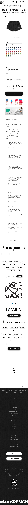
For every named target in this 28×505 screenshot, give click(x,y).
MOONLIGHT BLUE (6, 50)
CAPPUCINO (14, 54)
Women (14, 426)
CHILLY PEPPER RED (14, 52)
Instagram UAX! (14, 470)
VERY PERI (16, 50)
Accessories (14, 430)
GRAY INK (21, 48)
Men (14, 424)
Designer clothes (14, 437)
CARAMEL (12, 54)
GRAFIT (12, 48)
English (16, 493)
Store (7, 392)
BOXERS (21, 5)
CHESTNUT (16, 54)
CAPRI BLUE (10, 50)
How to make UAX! (14, 439)
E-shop (10, 390)
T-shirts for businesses (14, 443)
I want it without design (18, 67)
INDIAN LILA (10, 52)
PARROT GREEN (6, 56)
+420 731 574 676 (15, 402)
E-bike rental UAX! (14, 446)
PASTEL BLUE (14, 50)
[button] (6, 102)
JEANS (16, 48)
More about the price (18, 89)
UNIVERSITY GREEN (8, 56)
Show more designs (14, 315)
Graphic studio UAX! (14, 444)
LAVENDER (18, 50)
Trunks (18, 5)
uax (5, 5)
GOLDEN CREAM (8, 54)
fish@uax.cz (15, 400)
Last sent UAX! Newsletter (14, 462)
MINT (10, 56)
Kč (13, 495)
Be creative (14, 431)
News (15, 390)
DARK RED (16, 52)
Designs (4, 390)
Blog (21, 392)
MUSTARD (10, 54)
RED (12, 52)
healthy (12, 179)
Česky (11, 493)
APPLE (21, 54)
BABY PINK (21, 50)
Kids (14, 428)
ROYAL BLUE (8, 50)
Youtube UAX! (10, 475)
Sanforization (10, 159)
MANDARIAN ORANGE (21, 52)
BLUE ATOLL (12, 50)
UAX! (12, 488)
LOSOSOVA (6, 52)
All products (13, 5)
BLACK (20, 6)
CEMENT (8, 48)
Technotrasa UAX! (18, 475)
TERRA (18, 52)
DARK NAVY (18, 48)
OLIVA (18, 54)
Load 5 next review (14, 348)
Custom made (14, 392)
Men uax (8, 5)
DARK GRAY (10, 48)
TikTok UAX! (22, 470)
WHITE (6, 48)
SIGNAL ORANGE (6, 54)
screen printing (11, 189)
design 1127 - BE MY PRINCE (12, 6)
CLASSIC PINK (8, 52)
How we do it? (22, 390)
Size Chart (20, 60)
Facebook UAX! (6, 470)
